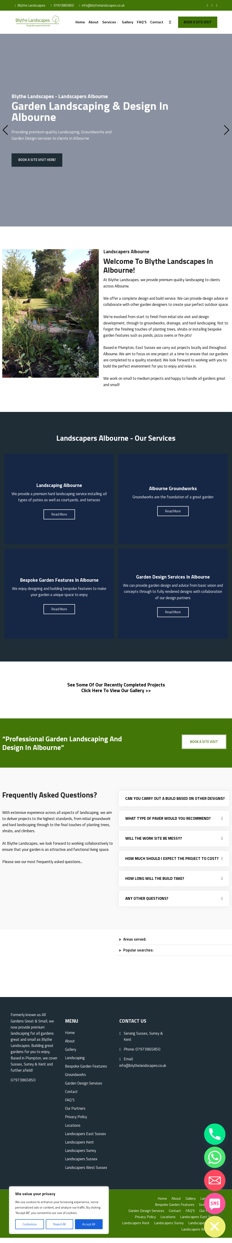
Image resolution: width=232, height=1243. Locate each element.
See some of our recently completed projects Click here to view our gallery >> (116, 690)
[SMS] (214, 1203)
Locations (72, 1130)
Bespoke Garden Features (86, 1071)
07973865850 (62, 5)
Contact (156, 21)
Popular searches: (138, 955)
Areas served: (134, 944)
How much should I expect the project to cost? (172, 863)
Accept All (88, 1224)
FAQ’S (142, 21)
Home (86, 21)
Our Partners (75, 1114)
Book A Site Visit (198, 21)
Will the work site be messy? (153, 844)
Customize (30, 1224)
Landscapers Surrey (80, 1156)
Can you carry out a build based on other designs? (175, 804)
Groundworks (75, 1080)
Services (113, 21)
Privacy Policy (76, 1122)
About (99, 21)
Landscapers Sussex (81, 1164)
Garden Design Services (83, 1088)
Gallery (130, 21)
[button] (174, 944)
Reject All (59, 1224)
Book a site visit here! (37, 161)
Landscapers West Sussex (86, 1172)
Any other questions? (146, 904)
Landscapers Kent (79, 1147)
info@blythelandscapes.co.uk (102, 5)
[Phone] (214, 1134)
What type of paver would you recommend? (168, 824)
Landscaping (68, 133)
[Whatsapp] (214, 1157)
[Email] (214, 1180)
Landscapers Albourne (126, 251)
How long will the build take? (154, 883)
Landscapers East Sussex (85, 1139)
